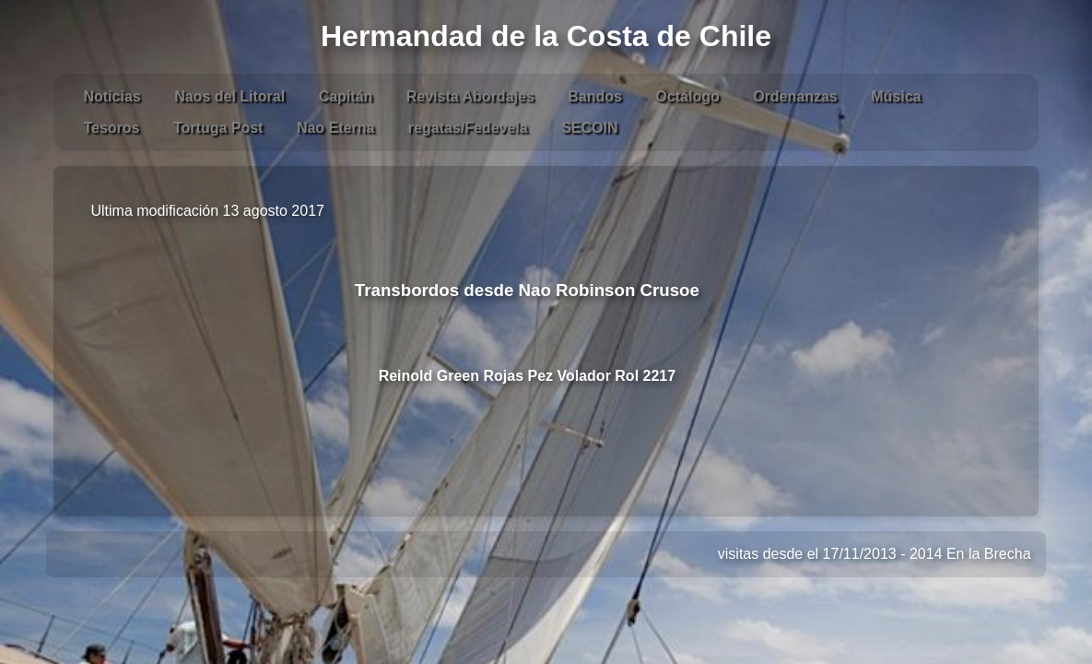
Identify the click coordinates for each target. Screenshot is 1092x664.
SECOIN (589, 128)
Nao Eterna (335, 128)
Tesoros (111, 128)
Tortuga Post (218, 128)
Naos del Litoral (229, 96)
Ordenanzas (795, 96)
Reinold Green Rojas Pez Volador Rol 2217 (527, 376)
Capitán (346, 96)
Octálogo (687, 96)
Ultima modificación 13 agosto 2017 (206, 211)
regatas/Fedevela (468, 128)
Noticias (111, 96)
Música (896, 96)
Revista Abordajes (470, 96)
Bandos (595, 96)
